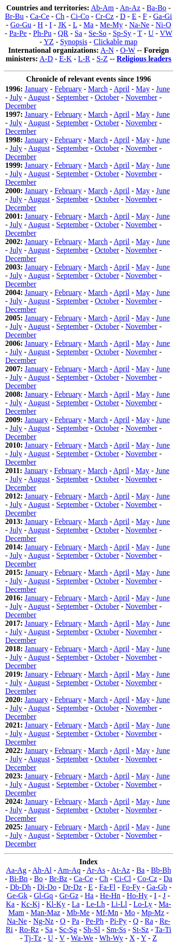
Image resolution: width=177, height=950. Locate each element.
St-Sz (141, 929)
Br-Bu (14, 16)
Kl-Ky (56, 904)
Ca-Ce (40, 16)
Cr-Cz (104, 16)
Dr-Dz (72, 887)
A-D (46, 59)
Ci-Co (80, 16)
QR (63, 33)
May (143, 89)
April (122, 89)
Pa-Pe (17, 33)
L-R (84, 59)
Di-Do (47, 887)
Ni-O (163, 25)
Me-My (111, 25)
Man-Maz (45, 913)
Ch (60, 16)
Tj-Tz (32, 938)
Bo (38, 879)
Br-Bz (58, 879)
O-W (127, 50)
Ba (140, 870)
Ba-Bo (157, 8)
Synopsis (73, 42)
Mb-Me (78, 913)
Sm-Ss (116, 929)
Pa (75, 921)
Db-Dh (20, 887)
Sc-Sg (68, 929)
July (15, 97)
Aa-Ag (16, 870)
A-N (107, 50)
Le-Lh (95, 904)
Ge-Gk (17, 896)
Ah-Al (42, 870)
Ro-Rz (29, 929)
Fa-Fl (107, 887)
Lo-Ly (143, 904)
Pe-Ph (94, 921)
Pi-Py (118, 921)
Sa (78, 33)
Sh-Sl (91, 929)
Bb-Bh (161, 870)
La (76, 904)
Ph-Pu (42, 33)
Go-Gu (20, 25)
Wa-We (82, 938)
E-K (65, 59)
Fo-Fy (131, 887)
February (68, 89)
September (72, 97)
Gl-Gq (43, 896)
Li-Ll (119, 904)
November (142, 97)
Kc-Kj (30, 904)
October (107, 97)
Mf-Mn (107, 913)
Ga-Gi (162, 16)
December (20, 106)
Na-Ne (139, 25)
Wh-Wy (111, 938)
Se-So (97, 33)
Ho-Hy (136, 896)
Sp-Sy (122, 33)
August (39, 97)
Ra (149, 921)
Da (167, 879)
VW (166, 33)
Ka (10, 904)
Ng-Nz (43, 921)
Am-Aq (69, 870)
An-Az (130, 8)
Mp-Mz (152, 913)
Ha (89, 896)
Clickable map (115, 42)
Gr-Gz (69, 896)
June (163, 89)
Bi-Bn (18, 879)
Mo (130, 913)
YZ (49, 42)
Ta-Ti (163, 929)
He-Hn (110, 896)
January (36, 89)
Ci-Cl (122, 879)
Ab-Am (102, 8)
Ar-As (95, 870)
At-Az (120, 870)
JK (62, 25)
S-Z (102, 59)
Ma (88, 25)
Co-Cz (147, 879)
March (98, 89)
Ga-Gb (156, 887)
